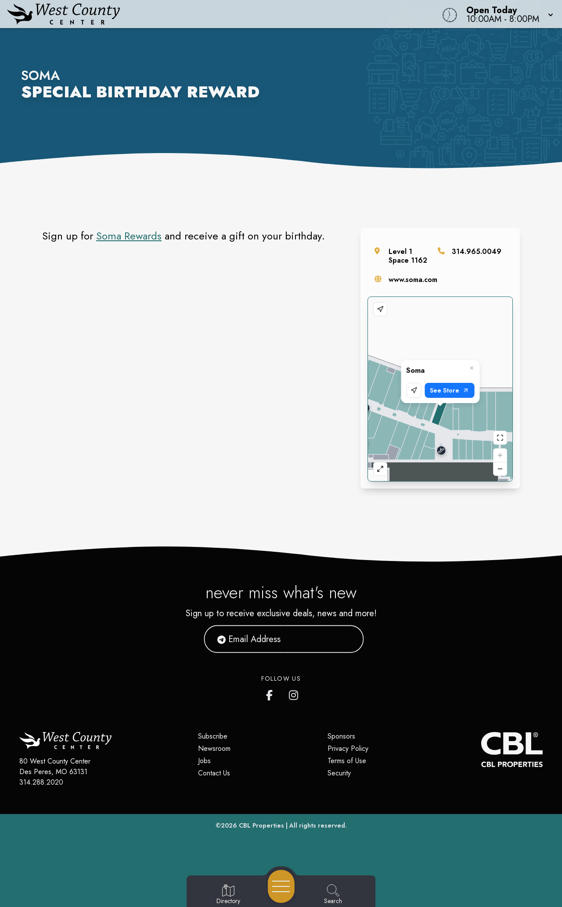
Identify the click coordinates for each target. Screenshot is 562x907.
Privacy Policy (348, 748)
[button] (507, 14)
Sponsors (341, 736)
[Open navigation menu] (281, 886)
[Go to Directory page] (228, 894)
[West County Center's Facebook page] (271, 693)
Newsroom (214, 748)
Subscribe (212, 736)
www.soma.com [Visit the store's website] (413, 280)
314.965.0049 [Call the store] (476, 251)
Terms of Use (347, 761)
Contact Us (214, 773)
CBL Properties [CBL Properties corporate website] (261, 825)
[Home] (212, 14)
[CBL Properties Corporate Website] (481, 749)
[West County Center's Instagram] (294, 693)
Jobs (204, 761)
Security (339, 773)
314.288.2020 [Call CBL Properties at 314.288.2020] (41, 782)
